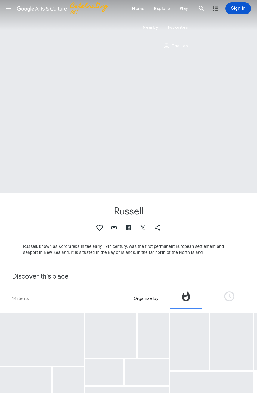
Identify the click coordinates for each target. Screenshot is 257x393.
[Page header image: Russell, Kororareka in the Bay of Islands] (128, 96)
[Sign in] (238, 8)
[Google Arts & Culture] (65, 8)
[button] (8, 8)
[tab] (186, 298)
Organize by (146, 298)
